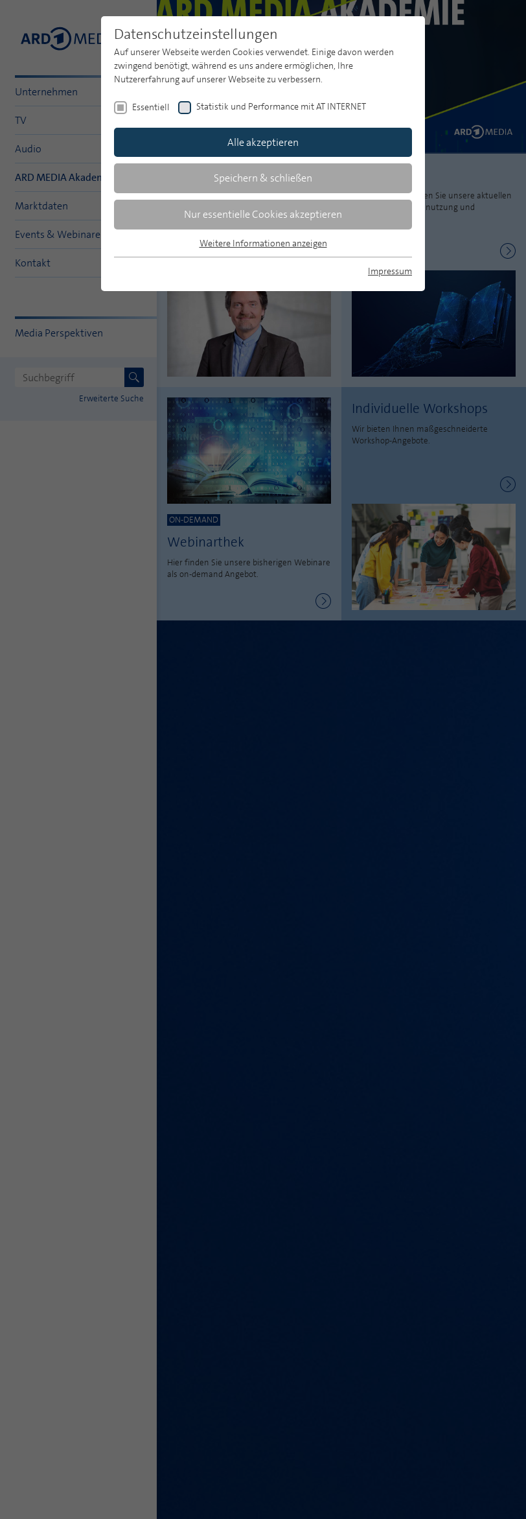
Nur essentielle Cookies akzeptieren (263, 214)
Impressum (390, 271)
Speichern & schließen (263, 178)
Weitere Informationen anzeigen (263, 243)
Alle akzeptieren (263, 142)
